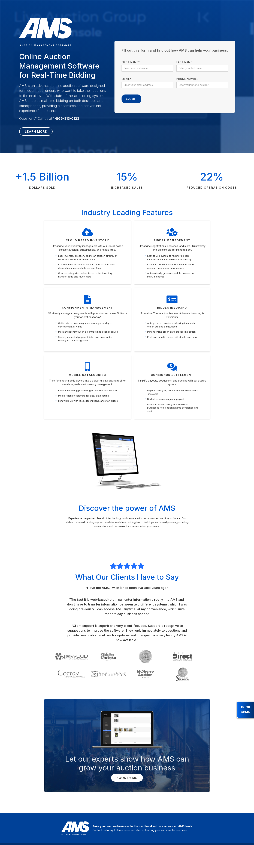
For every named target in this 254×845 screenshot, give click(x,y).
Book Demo (127, 778)
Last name (184, 62)
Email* (126, 78)
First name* (131, 62)
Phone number (187, 78)
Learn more (36, 131)
